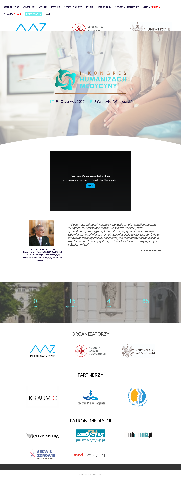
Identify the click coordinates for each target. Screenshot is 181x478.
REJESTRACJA (33, 14)
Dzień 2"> (12, 14)
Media (89, 6)
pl (49, 14)
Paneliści (55, 6)
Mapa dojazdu (104, 6)
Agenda (43, 6)
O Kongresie (29, 6)
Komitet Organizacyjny (127, 6)
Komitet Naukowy (73, 6)
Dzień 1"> (151, 6)
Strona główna (11, 6)
